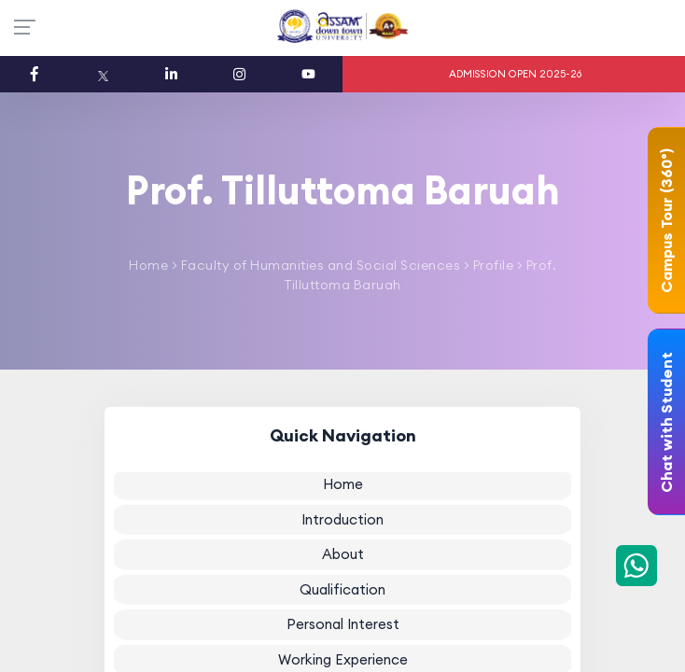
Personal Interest (343, 624)
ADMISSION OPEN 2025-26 (515, 73)
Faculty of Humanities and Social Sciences (318, 265)
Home (148, 265)
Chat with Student (666, 422)
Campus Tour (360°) (666, 220)
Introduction (342, 518)
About (343, 554)
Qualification (342, 588)
